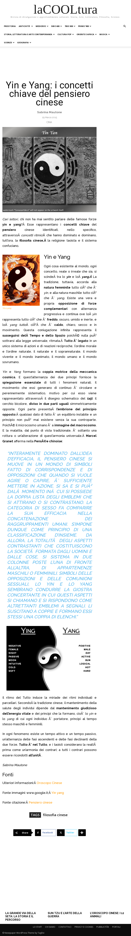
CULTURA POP (65, 34)
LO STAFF (37, 926)
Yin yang (58, 793)
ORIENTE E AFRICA (87, 34)
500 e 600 (56, 26)
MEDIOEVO (42, 26)
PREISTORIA (10, 26)
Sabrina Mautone (49, 112)
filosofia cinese (55, 815)
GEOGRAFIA (24, 42)
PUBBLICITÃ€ (102, 926)
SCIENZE (9, 42)
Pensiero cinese (40, 802)
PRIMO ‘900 (84, 26)
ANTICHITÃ (26, 26)
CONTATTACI (65, 926)
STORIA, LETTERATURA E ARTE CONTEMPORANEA (29, 34)
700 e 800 (70, 26)
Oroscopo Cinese (49, 783)
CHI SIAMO (50, 926)
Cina (49, 122)
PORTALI (116, 926)
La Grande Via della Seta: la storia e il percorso (20, 916)
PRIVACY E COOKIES (84, 926)
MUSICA (104, 34)
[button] (124, 26)
